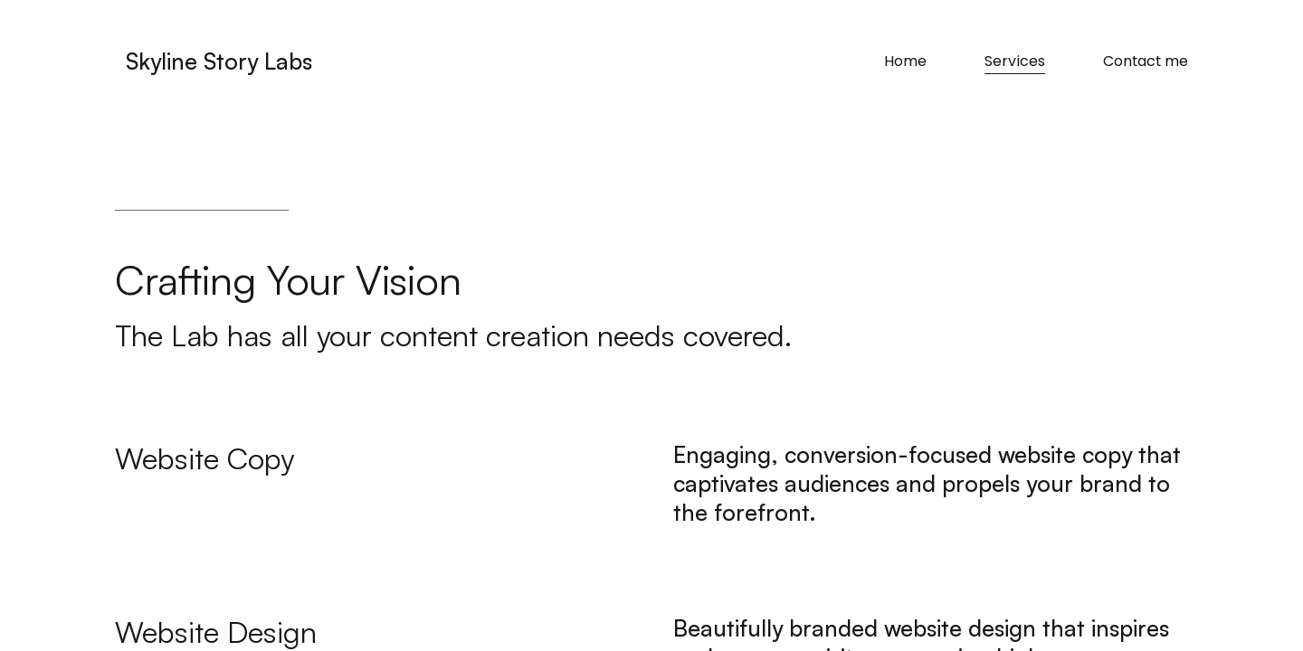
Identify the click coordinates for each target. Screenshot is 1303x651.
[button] (372, 458)
